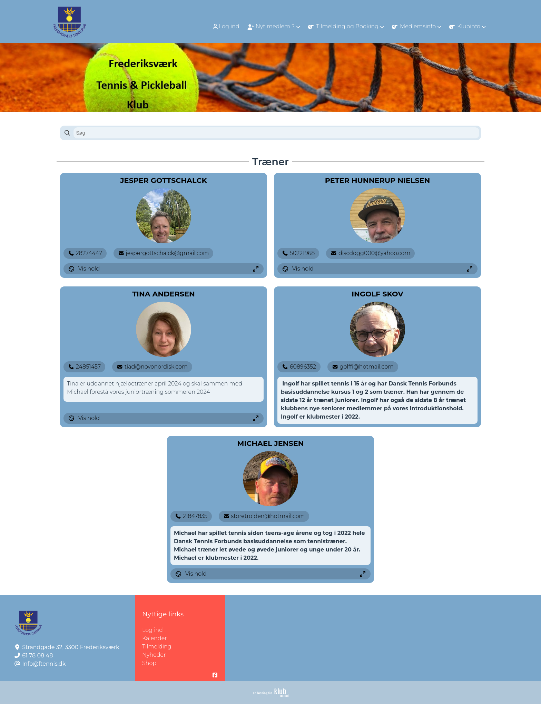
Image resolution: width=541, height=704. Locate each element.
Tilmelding (156, 646)
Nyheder (154, 655)
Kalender (154, 638)
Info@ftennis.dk (44, 664)
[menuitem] (226, 26)
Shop (149, 663)
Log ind (225, 26)
